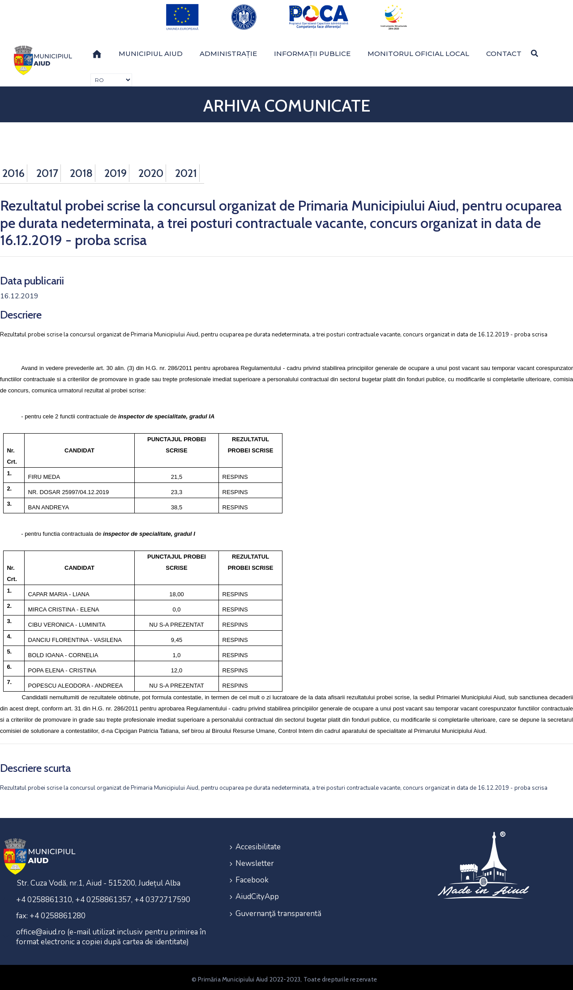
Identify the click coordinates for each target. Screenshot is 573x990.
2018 (81, 169)
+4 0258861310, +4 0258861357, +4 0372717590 (103, 896)
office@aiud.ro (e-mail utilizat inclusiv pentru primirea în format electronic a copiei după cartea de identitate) (111, 933)
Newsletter (254, 859)
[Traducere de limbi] (111, 75)
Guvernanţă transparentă (278, 907)
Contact (504, 49)
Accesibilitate (258, 843)
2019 (115, 169)
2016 (13, 169)
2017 (47, 169)
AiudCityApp (257, 891)
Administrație (228, 49)
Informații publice (312, 49)
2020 (150, 169)
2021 (186, 169)
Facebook (252, 875)
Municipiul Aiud (151, 49)
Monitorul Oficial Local (418, 49)
